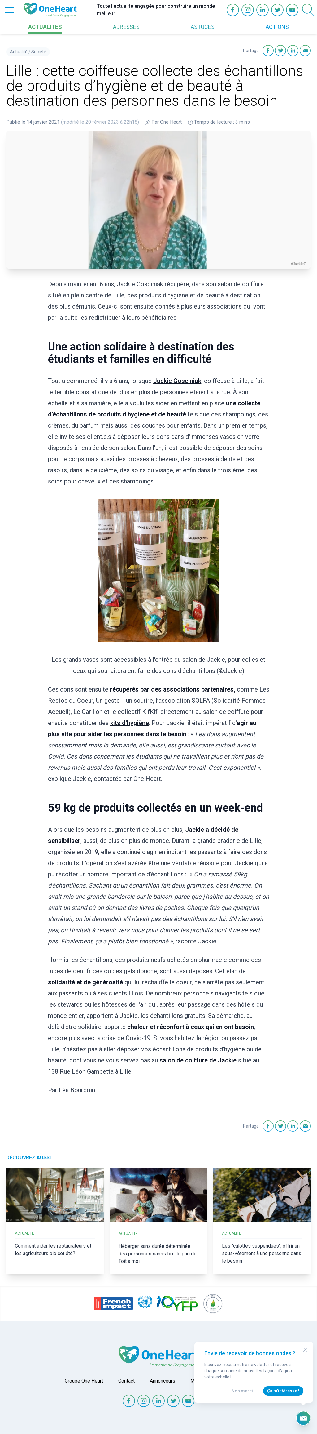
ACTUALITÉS (45, 27)
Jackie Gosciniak (177, 381)
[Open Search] (308, 10)
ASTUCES (203, 27)
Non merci (242, 1390)
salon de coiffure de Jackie (198, 1060)
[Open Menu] (9, 9)
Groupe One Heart (84, 1381)
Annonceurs (162, 1381)
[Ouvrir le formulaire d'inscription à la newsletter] (303, 1418)
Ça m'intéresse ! (283, 1390)
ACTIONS (277, 27)
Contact (126, 1381)
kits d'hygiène (129, 723)
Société (38, 51)
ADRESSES (126, 27)
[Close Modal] (305, 1349)
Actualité (19, 51)
